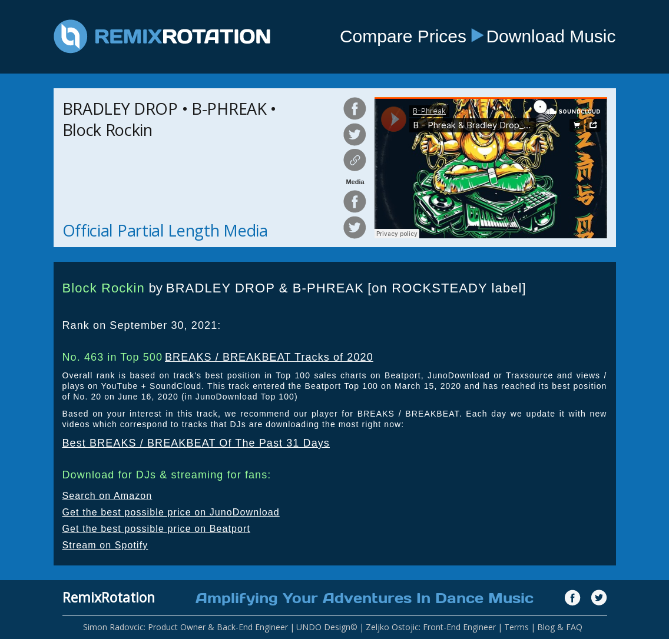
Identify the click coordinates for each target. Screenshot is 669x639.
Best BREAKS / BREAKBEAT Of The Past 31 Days (196, 443)
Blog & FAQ (559, 627)
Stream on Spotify (105, 545)
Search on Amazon (107, 496)
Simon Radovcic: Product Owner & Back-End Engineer (185, 627)
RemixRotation (108, 597)
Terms (516, 627)
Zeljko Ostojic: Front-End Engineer (431, 627)
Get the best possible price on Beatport (156, 529)
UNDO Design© (326, 627)
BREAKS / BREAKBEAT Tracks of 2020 (269, 357)
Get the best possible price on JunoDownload (171, 512)
